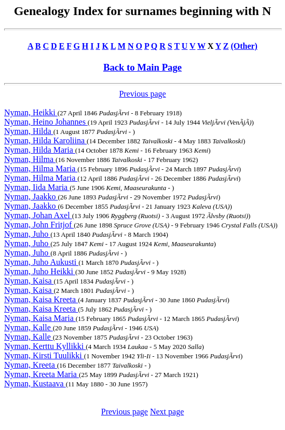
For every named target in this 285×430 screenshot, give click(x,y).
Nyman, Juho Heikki (39, 271)
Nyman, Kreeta (30, 364)
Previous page (142, 93)
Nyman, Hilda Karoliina (45, 140)
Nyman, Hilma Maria (40, 168)
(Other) (243, 46)
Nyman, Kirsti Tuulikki (44, 355)
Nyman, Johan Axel (38, 215)
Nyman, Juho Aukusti (41, 262)
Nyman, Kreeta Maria (41, 374)
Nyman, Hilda (28, 131)
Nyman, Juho (27, 234)
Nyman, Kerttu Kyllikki (45, 346)
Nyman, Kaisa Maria (40, 318)
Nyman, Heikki (31, 112)
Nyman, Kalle (28, 327)
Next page (167, 411)
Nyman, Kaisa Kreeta (41, 299)
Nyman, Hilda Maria (39, 149)
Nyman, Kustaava (35, 383)
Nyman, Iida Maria (37, 187)
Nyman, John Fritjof (39, 224)
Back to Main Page (142, 67)
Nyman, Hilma (30, 159)
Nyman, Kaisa (29, 280)
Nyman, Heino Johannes (46, 121)
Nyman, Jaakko (31, 196)
